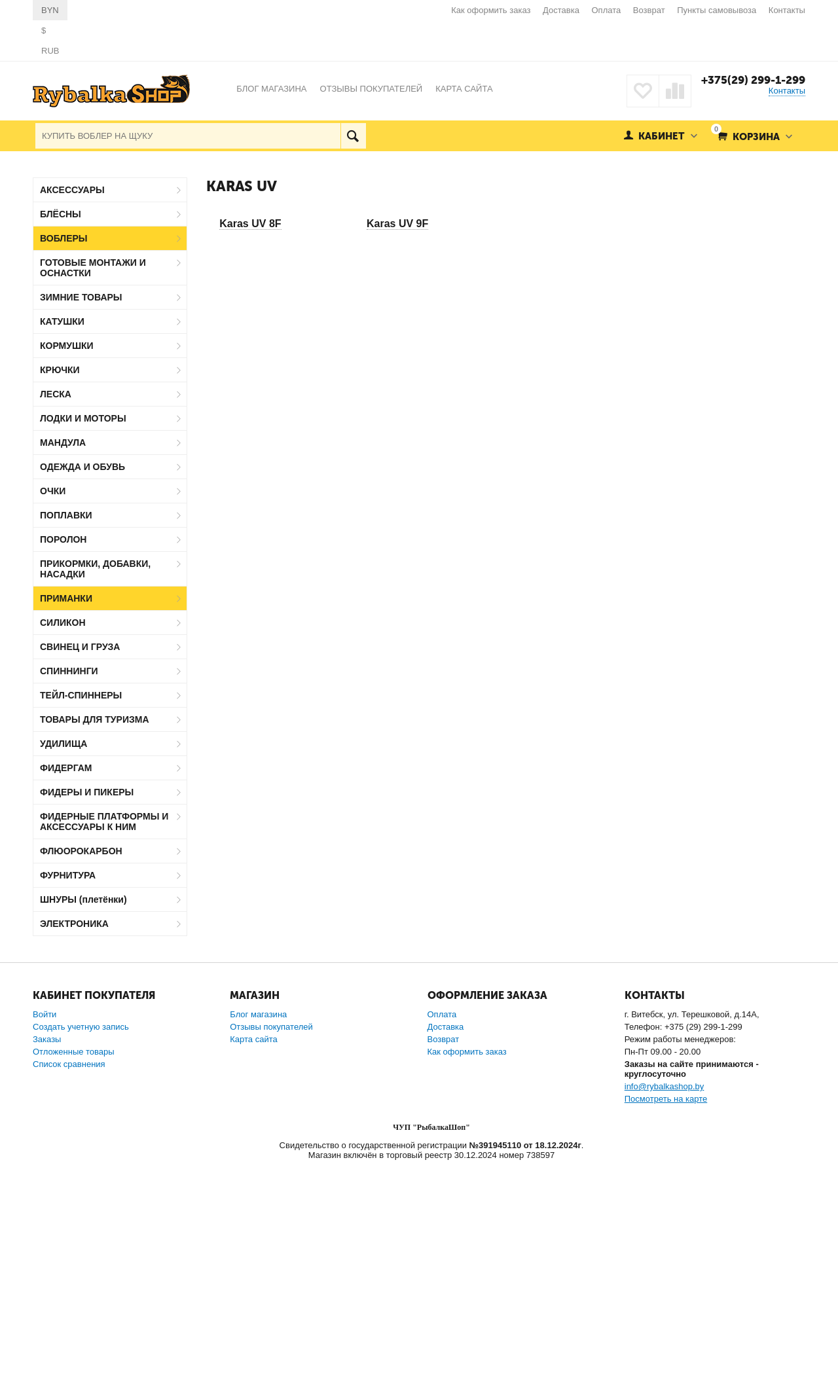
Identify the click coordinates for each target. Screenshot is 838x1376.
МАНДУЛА (63, 442)
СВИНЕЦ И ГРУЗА (80, 647)
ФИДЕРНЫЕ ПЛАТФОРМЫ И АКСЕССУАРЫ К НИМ (104, 821)
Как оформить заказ (490, 10)
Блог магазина (258, 1226)
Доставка (561, 10)
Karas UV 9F (397, 223)
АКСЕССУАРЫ (72, 190)
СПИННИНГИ (69, 671)
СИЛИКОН (63, 622)
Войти (44, 1226)
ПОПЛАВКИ (66, 515)
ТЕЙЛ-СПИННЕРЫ (81, 695)
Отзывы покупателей (271, 1239)
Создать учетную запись (81, 1239)
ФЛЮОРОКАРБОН (81, 851)
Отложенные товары (74, 1264)
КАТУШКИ (62, 321)
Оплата (606, 10)
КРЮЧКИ (60, 370)
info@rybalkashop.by (664, 1298)
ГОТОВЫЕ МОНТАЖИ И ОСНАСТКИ (93, 267)
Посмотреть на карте (666, 1311)
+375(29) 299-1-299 (753, 79)
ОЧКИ (52, 491)
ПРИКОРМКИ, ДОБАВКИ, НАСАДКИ (95, 568)
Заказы (47, 1251)
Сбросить (163, 1117)
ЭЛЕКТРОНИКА (74, 923)
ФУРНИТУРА (68, 875)
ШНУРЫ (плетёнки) (83, 899)
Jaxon (67, 972)
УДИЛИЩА (63, 743)
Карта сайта (253, 1251)
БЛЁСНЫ (60, 214)
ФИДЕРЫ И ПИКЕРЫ (87, 792)
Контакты (787, 10)
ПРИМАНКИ (66, 598)
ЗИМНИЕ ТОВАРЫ (81, 297)
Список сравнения (69, 1276)
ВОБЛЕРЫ (64, 238)
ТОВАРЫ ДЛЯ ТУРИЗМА (94, 719)
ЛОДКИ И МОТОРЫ (83, 418)
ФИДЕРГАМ (66, 768)
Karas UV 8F (250, 223)
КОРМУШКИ (67, 345)
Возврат (649, 10)
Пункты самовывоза (716, 10)
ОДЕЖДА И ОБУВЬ (82, 467)
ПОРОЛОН (63, 539)
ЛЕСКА (55, 394)
